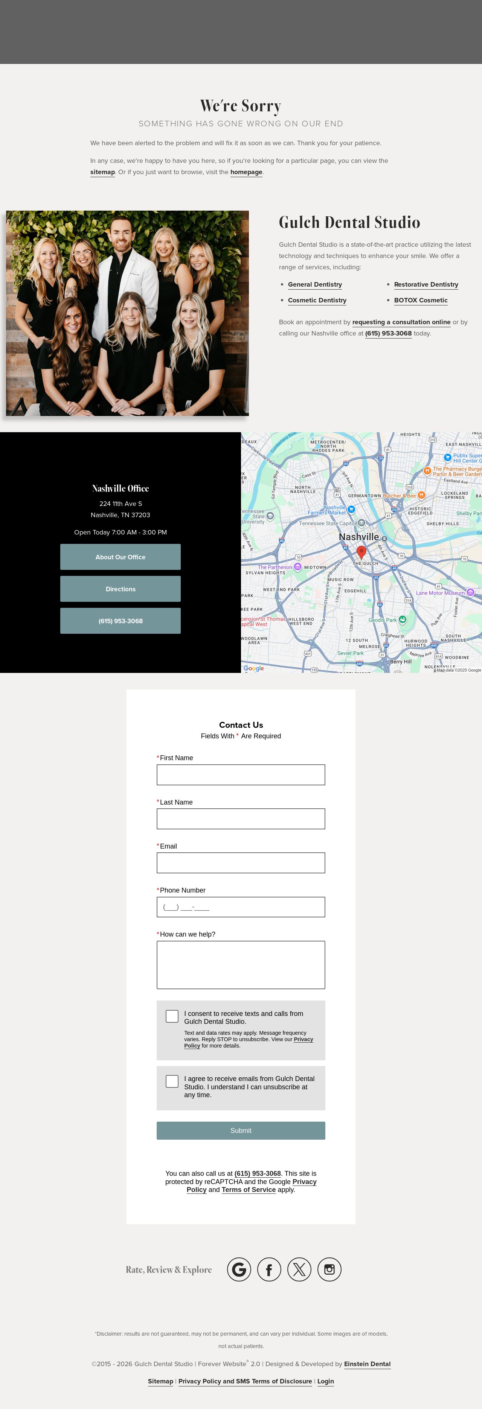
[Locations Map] (361, 552)
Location (370, 32)
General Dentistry (315, 284)
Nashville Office (120, 488)
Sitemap (160, 1381)
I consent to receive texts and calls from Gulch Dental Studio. (250, 1029)
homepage (246, 172)
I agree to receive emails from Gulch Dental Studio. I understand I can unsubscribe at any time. (249, 1087)
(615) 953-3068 (419, 32)
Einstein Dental (367, 1364)
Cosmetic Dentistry (317, 300)
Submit (241, 1130)
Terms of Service (249, 1189)
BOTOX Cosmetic (421, 300)
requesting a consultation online (401, 322)
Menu (326, 32)
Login (325, 1381)
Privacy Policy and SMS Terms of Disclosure (245, 1381)
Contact (461, 32)
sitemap (102, 172)
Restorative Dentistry (426, 284)
